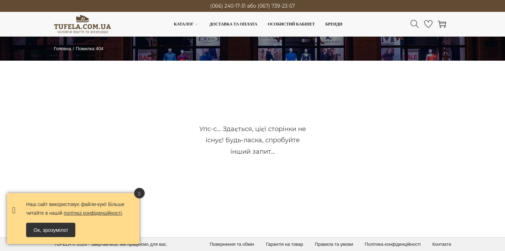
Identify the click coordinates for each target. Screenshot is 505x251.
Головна (62, 48)
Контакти (441, 244)
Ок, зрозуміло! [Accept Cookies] (50, 230)
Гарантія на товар (284, 244)
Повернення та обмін (232, 244)
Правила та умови (334, 244)
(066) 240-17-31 (228, 6)
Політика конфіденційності (393, 244)
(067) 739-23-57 (276, 6)
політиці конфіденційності (93, 213)
